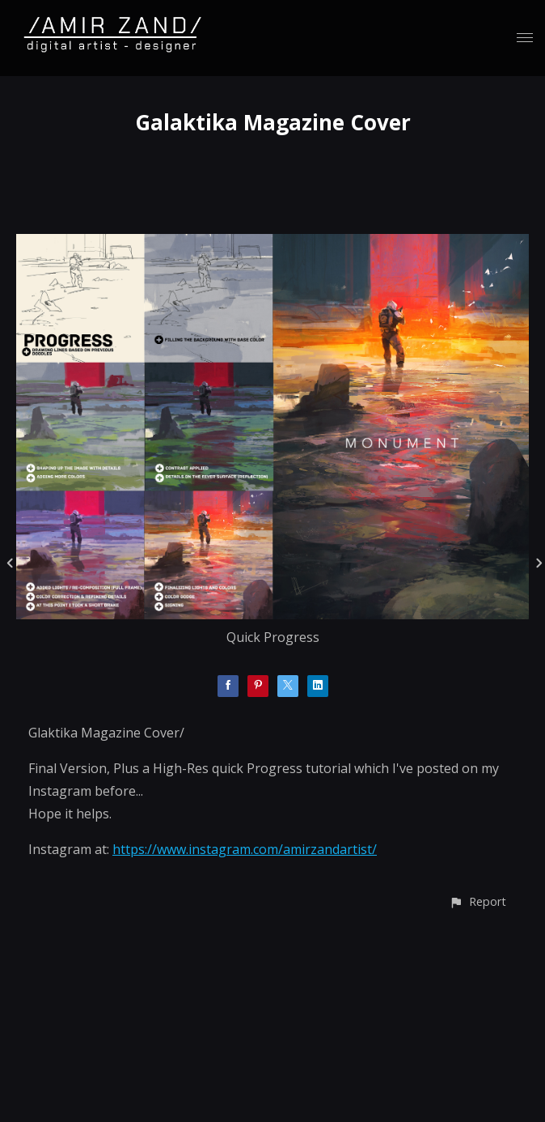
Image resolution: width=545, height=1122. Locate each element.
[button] (477, 901)
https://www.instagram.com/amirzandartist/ (244, 849)
